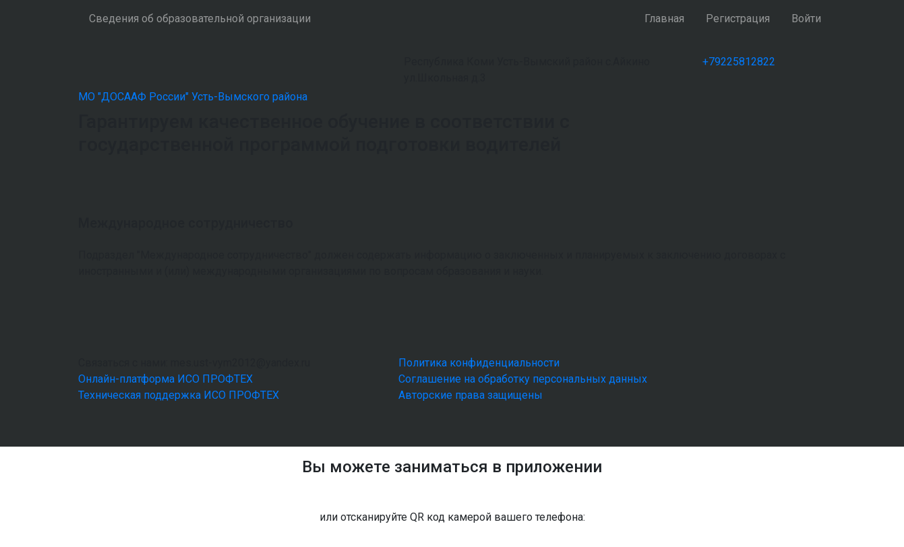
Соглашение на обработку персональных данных (522, 379)
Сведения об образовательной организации (200, 18)
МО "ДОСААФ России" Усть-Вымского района (192, 96)
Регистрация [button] (738, 18)
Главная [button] (664, 18)
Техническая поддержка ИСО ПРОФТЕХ (178, 395)
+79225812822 (738, 61)
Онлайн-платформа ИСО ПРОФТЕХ (165, 379)
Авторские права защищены (470, 395)
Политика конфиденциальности (479, 362)
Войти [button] (806, 18)
